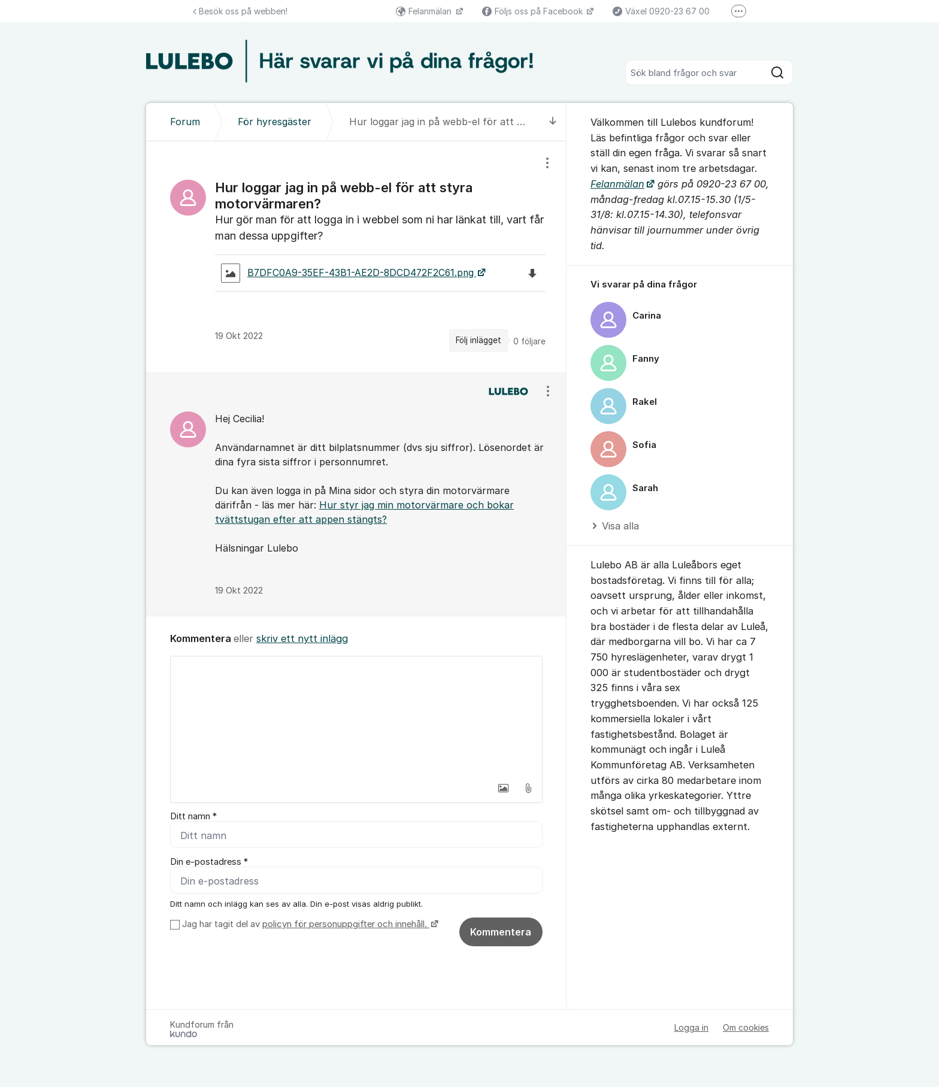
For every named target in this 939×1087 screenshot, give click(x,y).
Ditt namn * (193, 816)
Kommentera (500, 932)
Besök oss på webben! (240, 11)
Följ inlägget (478, 340)
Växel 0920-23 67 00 (661, 11)
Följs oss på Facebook (533, 11)
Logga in (691, 1027)
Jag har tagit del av (309, 924)
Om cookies (746, 1027)
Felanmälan (425, 11)
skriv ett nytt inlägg (302, 638)
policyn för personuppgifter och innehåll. (345, 924)
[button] (503, 788)
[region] (356, 257)
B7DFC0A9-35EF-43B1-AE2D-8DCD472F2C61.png (348, 273)
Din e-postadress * (209, 861)
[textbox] (356, 716)
